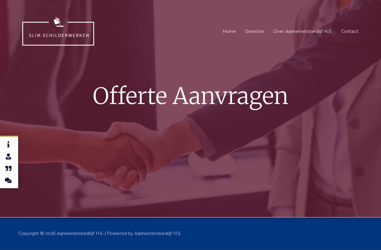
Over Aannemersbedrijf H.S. (302, 31)
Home (229, 31)
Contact (349, 31)
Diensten (254, 31)
